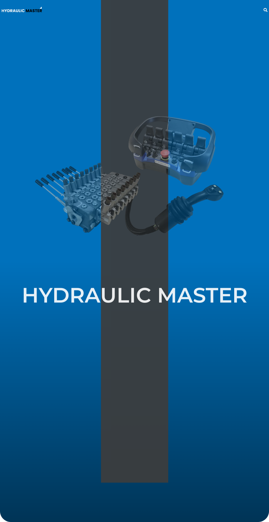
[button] (265, 10)
